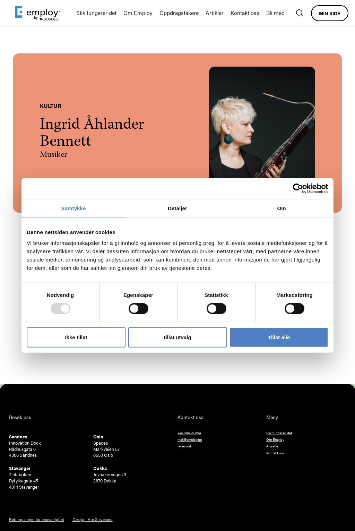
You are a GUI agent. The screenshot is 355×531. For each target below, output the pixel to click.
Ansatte (272, 446)
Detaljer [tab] (177, 208)
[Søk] (301, 13)
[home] (38, 13)
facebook (185, 446)
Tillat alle (279, 337)
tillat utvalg (177, 337)
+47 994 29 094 (189, 432)
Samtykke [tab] (73, 208)
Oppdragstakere (179, 13)
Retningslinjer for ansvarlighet (36, 519)
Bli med (275, 13)
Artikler (215, 13)
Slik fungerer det (96, 13)
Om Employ (138, 13)
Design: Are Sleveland (92, 519)
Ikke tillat (76, 337)
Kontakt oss (245, 13)
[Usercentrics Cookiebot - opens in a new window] (298, 188)
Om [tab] (281, 208)
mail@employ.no (190, 439)
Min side (329, 13)
